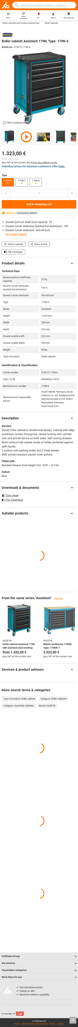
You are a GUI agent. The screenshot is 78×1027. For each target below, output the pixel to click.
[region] (39, 136)
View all (58, 598)
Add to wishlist (13, 244)
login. (61, 166)
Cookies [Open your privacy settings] (60, 1024)
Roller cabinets (51, 23)
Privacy (52, 1024)
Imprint (17, 1024)
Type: (5, 175)
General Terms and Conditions (35, 1024)
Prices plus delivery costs (44, 162)
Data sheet (10, 495)
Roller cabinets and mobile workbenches (21, 23)
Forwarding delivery (27, 212)
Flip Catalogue (13, 251)
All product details (16, 234)
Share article (38, 244)
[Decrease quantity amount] (6, 193)
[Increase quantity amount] (72, 193)
